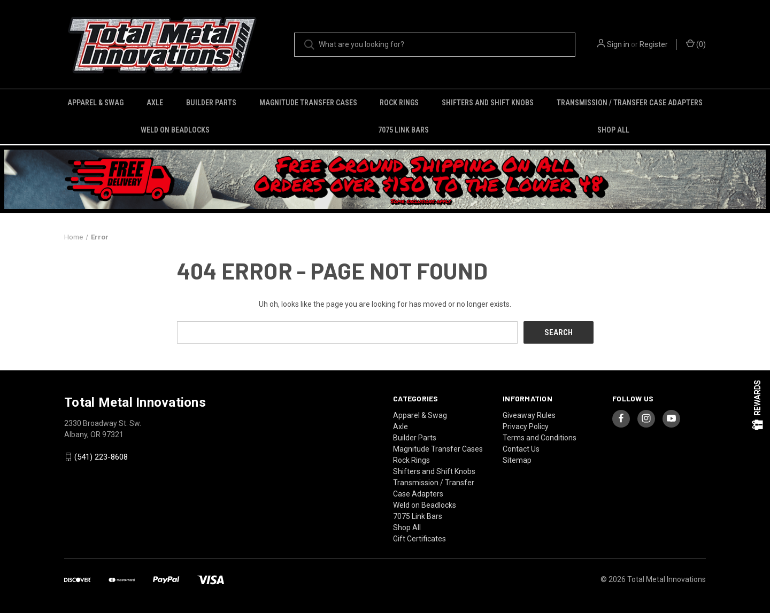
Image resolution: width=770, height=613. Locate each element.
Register (654, 44)
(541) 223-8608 (101, 457)
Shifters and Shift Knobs (488, 102)
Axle (155, 102)
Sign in (618, 44)
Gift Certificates (419, 538)
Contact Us (521, 449)
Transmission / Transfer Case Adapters (630, 102)
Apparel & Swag (95, 102)
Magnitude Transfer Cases (308, 102)
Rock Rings (399, 102)
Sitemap (517, 460)
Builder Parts (211, 102)
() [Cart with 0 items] (696, 44)
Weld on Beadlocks (175, 130)
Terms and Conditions (539, 437)
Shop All (613, 130)
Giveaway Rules (529, 415)
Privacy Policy (526, 426)
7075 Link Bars (403, 130)
